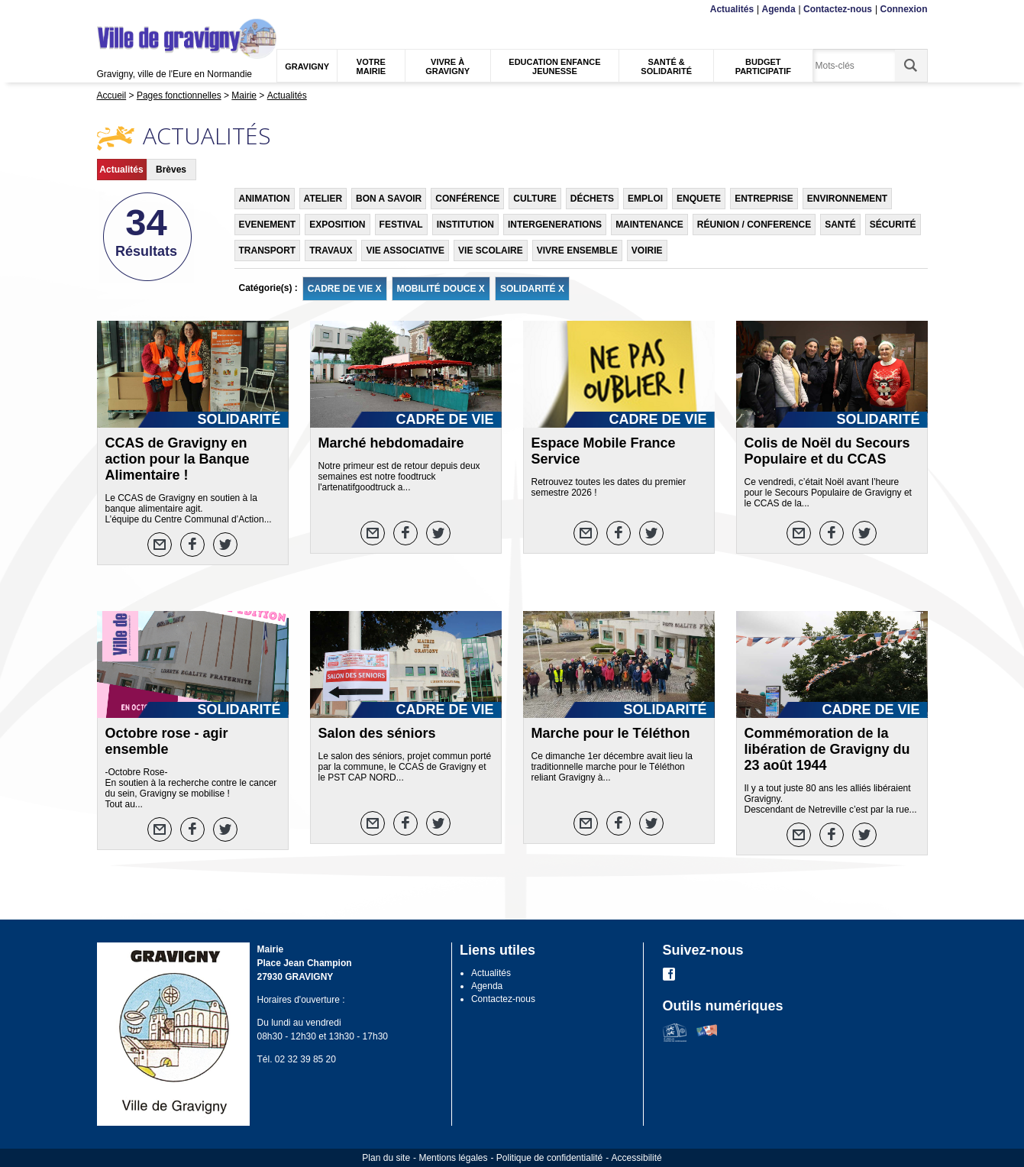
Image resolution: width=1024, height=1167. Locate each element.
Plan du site (386, 1157)
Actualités (732, 9)
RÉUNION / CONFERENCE (754, 224)
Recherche (168, 9)
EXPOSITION (337, 224)
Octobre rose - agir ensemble (166, 741)
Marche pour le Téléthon (610, 733)
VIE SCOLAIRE (490, 250)
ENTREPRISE (764, 198)
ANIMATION (264, 198)
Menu (106, 9)
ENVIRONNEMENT (847, 198)
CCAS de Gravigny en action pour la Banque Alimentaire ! (177, 459)
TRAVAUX (330, 250)
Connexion (904, 9)
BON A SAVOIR (389, 198)
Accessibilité (637, 1157)
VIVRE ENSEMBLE (577, 250)
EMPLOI (645, 198)
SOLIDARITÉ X (532, 288)
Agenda (779, 9)
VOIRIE (647, 250)
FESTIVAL (401, 224)
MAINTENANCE (649, 224)
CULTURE (534, 198)
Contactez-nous (837, 9)
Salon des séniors (377, 733)
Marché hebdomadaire (391, 443)
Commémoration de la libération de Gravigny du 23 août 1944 (827, 749)
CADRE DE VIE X (345, 288)
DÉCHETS (592, 198)
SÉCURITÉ (893, 224)
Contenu (132, 9)
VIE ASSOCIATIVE (405, 250)
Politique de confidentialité (549, 1157)
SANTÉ (840, 224)
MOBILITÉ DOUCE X (441, 288)
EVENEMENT (267, 224)
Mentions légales (452, 1157)
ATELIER (323, 198)
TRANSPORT (267, 250)
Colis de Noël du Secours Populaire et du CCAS (827, 451)
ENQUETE (699, 198)
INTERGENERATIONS (555, 224)
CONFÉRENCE (467, 198)
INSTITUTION (465, 224)
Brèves (171, 169)
